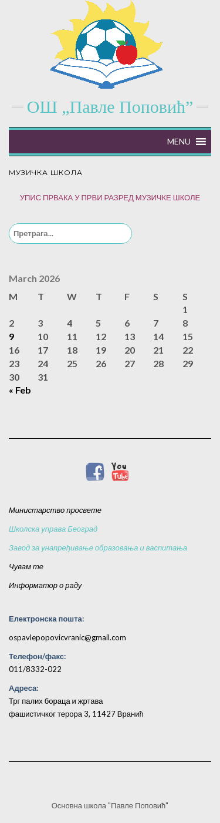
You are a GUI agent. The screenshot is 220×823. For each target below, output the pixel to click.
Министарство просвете (55, 510)
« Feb (20, 389)
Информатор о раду (45, 585)
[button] (179, 141)
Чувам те (26, 566)
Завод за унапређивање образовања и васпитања (98, 547)
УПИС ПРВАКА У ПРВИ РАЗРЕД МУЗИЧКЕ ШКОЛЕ (110, 197)
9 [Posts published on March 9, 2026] (11, 336)
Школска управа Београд (53, 528)
